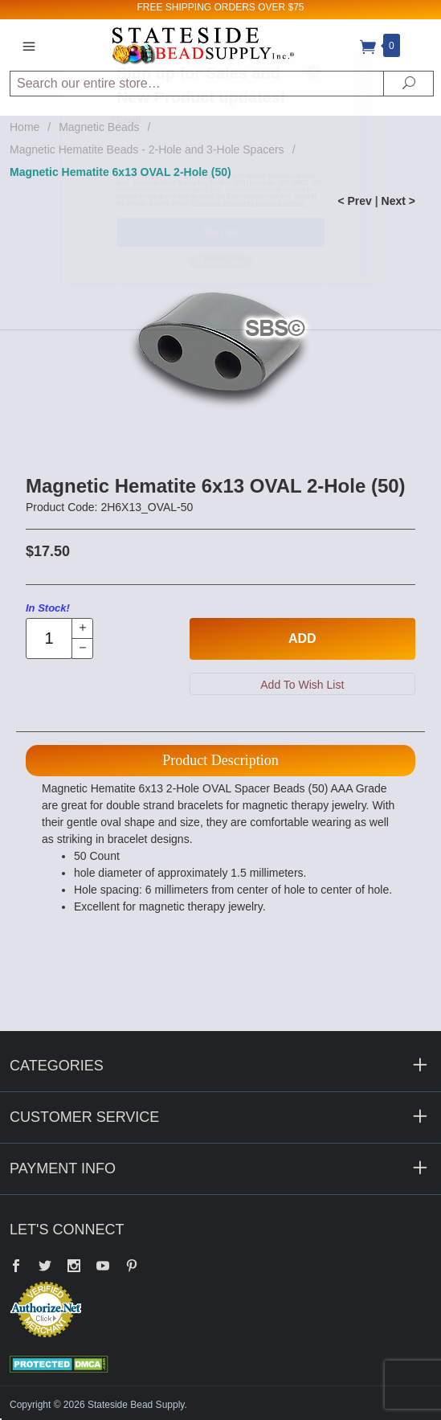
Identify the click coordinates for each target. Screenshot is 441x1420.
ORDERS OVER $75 (259, 7)
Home (24, 127)
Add (302, 638)
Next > (398, 200)
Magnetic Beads (99, 127)
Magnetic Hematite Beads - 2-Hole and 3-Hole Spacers (147, 149)
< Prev (354, 200)
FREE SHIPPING (174, 7)
